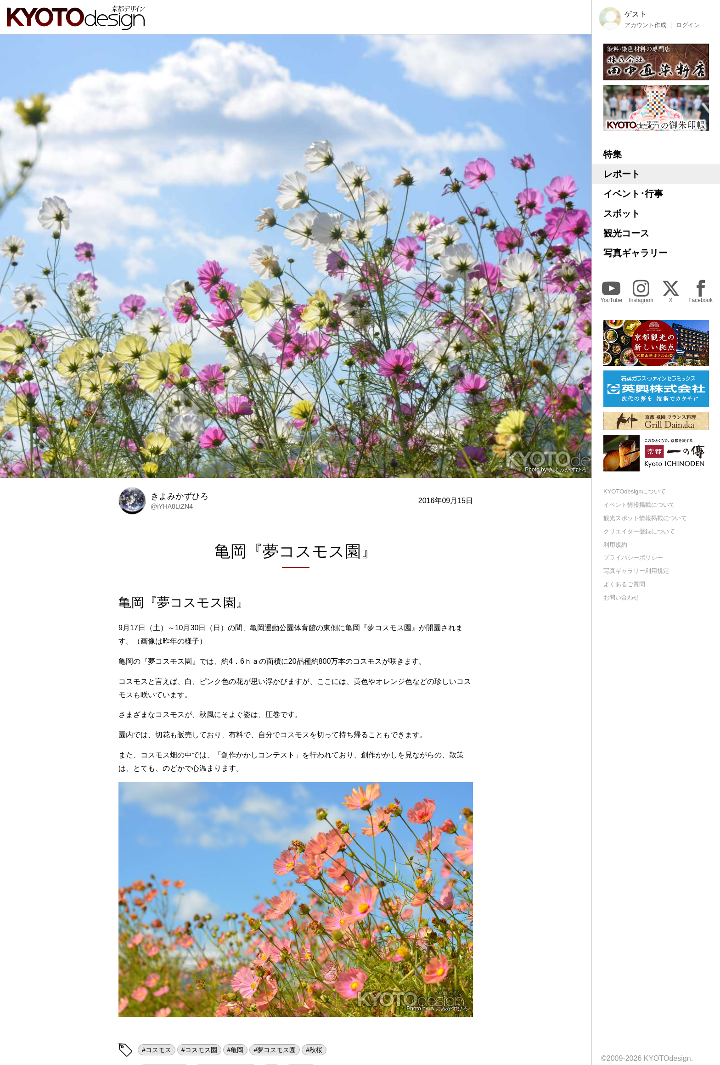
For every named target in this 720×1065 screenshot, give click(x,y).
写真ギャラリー (635, 253)
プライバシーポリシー (633, 557)
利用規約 (615, 544)
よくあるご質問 (624, 584)
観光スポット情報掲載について (645, 518)
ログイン (688, 25)
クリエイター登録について (639, 531)
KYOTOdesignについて (634, 491)
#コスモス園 (199, 1050)
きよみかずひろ (567, 469)
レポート (621, 174)
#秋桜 (314, 1050)
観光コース (626, 233)
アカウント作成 (645, 25)
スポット (621, 213)
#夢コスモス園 (274, 1050)
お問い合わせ (621, 597)
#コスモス (156, 1050)
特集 (612, 154)
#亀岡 (235, 1050)
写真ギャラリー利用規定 (636, 570)
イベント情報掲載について (639, 504)
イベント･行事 (633, 194)
